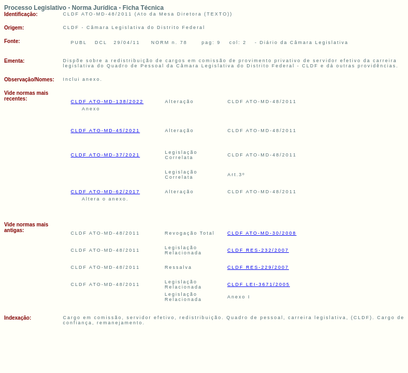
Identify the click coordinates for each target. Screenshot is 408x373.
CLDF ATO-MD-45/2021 (105, 130)
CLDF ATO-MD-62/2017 (105, 191)
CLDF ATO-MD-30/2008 (262, 233)
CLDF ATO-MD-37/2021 (105, 154)
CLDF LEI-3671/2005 (258, 284)
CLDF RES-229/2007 (258, 267)
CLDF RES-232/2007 (258, 250)
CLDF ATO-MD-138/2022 (107, 101)
